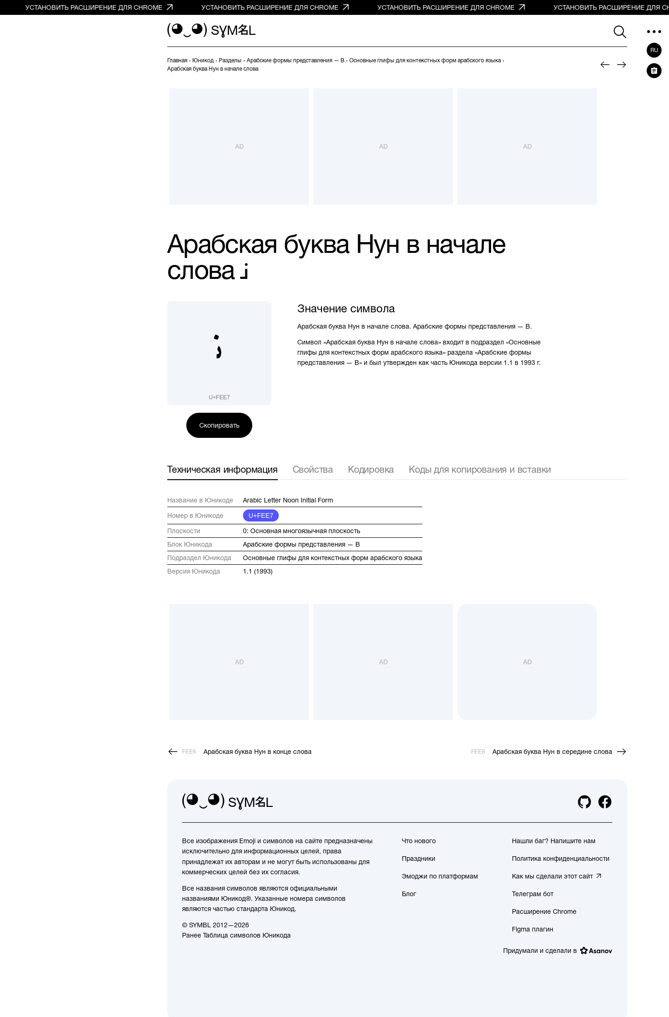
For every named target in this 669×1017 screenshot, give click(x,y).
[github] (584, 801)
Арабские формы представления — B (301, 544)
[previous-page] (177, 60)
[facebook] (604, 801)
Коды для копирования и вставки (480, 469)
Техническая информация (222, 469)
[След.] (621, 64)
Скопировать (219, 425)
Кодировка (371, 469)
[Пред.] (604, 64)
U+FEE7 (261, 515)
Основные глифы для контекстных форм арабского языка (332, 557)
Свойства (313, 469)
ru (654, 50)
